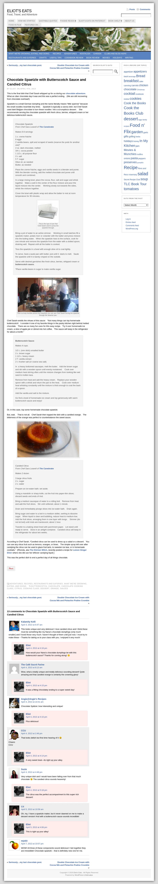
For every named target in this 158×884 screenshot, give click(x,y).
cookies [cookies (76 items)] (135, 98)
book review (92, 58)
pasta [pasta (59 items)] (134, 158)
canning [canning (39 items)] (127, 85)
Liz (22, 806)
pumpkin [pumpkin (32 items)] (140, 162)
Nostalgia (85, 54)
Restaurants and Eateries (22, 58)
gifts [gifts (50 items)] (126, 136)
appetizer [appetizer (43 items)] (128, 71)
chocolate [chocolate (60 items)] (130, 89)
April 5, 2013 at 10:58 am (32, 809)
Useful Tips (56, 58)
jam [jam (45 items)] (137, 146)
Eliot (28, 645)
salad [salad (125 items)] (143, 173)
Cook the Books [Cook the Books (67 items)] (135, 103)
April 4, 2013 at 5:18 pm (36, 790)
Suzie (24, 769)
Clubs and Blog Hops (115, 54)
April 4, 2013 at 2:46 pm (31, 733)
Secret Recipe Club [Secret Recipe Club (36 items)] (132, 180)
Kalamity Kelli (28, 622)
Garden (97, 54)
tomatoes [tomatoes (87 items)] (131, 189)
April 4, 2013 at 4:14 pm (36, 756)
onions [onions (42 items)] (127, 158)
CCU (23, 730)
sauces (64, 588)
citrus (18, 588)
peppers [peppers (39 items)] (142, 158)
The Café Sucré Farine (32, 664)
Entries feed (130, 222)
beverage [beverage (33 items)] (132, 76)
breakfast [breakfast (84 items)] (131, 81)
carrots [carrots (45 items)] (135, 85)
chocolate (54, 586)
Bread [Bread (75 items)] (140, 76)
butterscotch (39, 586)
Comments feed (132, 225)
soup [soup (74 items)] (144, 179)
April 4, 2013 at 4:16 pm (36, 648)
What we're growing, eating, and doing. (29, 54)
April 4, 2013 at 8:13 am (31, 667)
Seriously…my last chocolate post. (25, 65)
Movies (106, 58)
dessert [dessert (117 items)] (131, 118)
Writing (129, 58)
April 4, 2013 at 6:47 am (31, 625)
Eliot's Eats (19, 11)
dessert (44, 588)
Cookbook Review (74, 58)
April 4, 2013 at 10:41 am (32, 702)
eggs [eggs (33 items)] (140, 120)
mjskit (24, 841)
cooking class (31, 588)
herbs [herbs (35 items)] (138, 137)
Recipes (57, 54)
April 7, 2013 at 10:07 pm (32, 844)
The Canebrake (46, 127)
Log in (128, 219)
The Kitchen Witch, (39, 550)
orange (55, 588)
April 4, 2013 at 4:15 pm (36, 685)
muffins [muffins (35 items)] (140, 154)
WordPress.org (132, 229)
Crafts (43, 58)
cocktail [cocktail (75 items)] (129, 94)
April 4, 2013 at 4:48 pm (31, 772)
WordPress (79, 875)
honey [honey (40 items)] (136, 141)
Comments (145, 9)
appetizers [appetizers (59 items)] (140, 71)
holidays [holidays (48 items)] (128, 141)
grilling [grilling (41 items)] (132, 136)
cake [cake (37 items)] (141, 81)
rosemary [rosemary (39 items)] (133, 174)
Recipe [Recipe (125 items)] (130, 167)
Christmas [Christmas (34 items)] (141, 90)
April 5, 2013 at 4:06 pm (36, 827)
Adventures (70, 54)
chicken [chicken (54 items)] (143, 85)
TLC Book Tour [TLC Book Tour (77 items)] (135, 184)
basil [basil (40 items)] (126, 76)
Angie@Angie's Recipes (33, 699)
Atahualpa (89, 875)
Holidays (117, 58)
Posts (132, 9)
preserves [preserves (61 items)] (130, 162)
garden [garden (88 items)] (137, 132)
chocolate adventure (75, 93)
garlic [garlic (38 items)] (145, 132)
